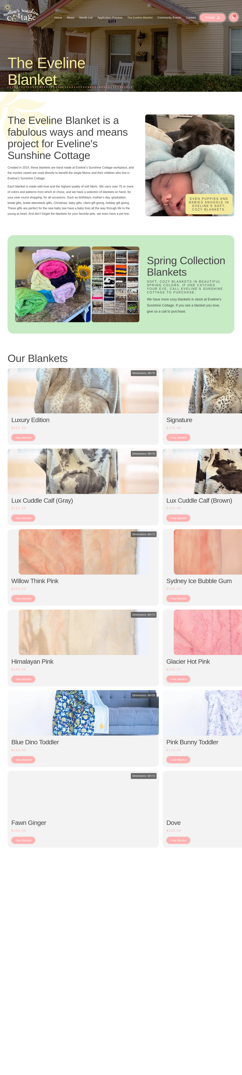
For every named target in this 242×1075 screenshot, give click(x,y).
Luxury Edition (30, 419)
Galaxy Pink (143, 684)
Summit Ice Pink (148, 772)
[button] (221, 1016)
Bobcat (193, 508)
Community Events (169, 17)
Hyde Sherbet (145, 596)
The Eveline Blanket (139, 17)
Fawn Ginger (28, 861)
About (70, 17)
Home (58, 17)
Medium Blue (202, 419)
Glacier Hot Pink (90, 684)
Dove (76, 861)
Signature (82, 419)
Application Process (110, 17)
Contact (191, 17)
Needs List (86, 17)
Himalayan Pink (32, 684)
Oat (189, 772)
